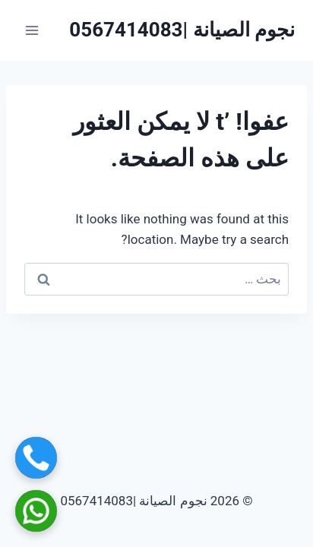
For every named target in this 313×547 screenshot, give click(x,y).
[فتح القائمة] (32, 30)
